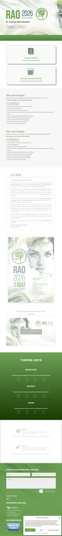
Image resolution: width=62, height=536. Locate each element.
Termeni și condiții (44, 533)
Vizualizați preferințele (53, 530)
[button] (59, 518)
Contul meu (21, 27)
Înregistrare (11, 27)
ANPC (8, 499)
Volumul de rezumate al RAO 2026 (31, 78)
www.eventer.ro (14, 515)
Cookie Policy (38, 533)
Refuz (41, 530)
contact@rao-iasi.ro (14, 514)
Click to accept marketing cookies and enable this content (31, 331)
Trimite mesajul (50, 491)
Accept (30, 530)
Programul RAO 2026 (31, 58)
